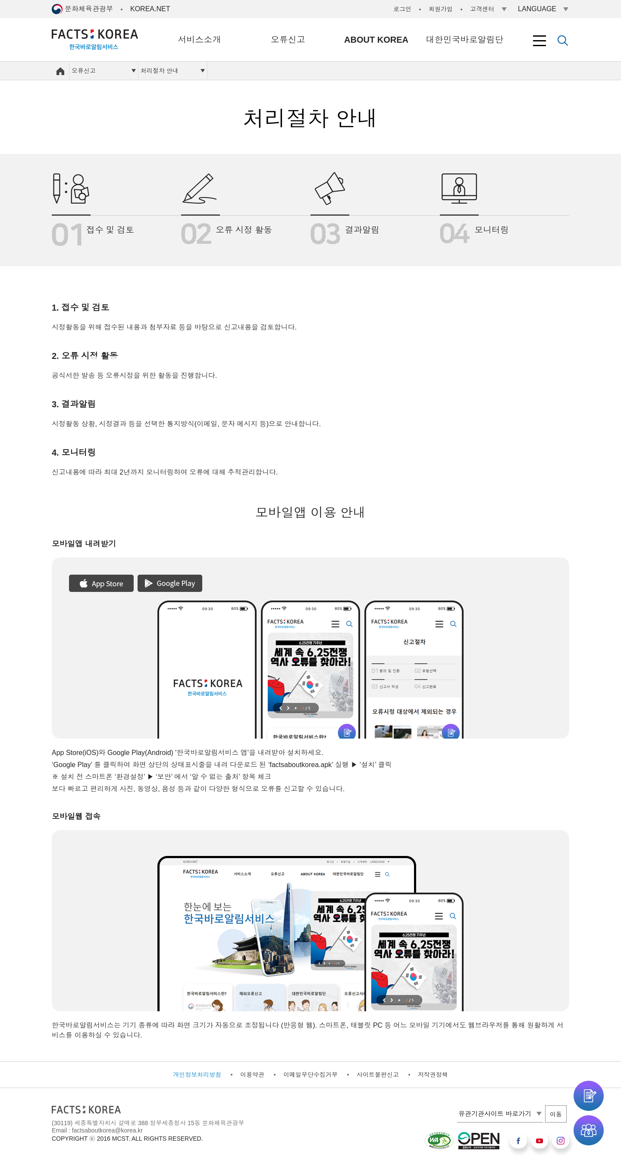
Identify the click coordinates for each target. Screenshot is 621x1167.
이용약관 (252, 1074)
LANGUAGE (537, 9)
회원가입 (441, 9)
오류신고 (288, 39)
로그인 (402, 9)
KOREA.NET (150, 9)
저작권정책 (433, 1074)
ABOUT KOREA (376, 39)
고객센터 (482, 9)
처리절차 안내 (160, 70)
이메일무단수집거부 (310, 1074)
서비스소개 (199, 39)
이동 (556, 1114)
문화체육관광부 (89, 9)
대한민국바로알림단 (465, 39)
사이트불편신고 (378, 1074)
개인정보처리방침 (197, 1074)
